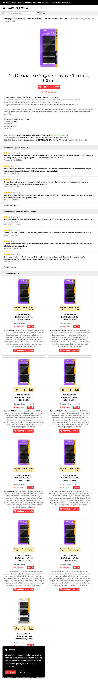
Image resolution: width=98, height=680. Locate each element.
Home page (8, 19)
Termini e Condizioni (9, 678)
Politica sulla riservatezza (27, 678)
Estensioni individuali (34, 19)
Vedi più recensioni (12, 205)
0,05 (65, 19)
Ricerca (41, 13)
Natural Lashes (18, 8)
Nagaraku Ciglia (24, 636)
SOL (39, 678)
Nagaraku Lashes (24, 317)
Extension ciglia (19, 19)
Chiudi (22, 672)
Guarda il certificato (59, 135)
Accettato (10, 672)
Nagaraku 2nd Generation (53, 19)
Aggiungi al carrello (49, 87)
